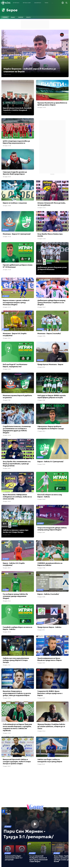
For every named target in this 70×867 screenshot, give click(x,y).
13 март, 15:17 (41, 698)
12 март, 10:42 (41, 731)
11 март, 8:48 (41, 764)
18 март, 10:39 (7, 435)
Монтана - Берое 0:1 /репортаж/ (17, 234)
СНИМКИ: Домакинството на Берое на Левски (49, 564)
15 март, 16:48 (7, 632)
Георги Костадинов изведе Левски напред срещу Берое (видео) (52, 529)
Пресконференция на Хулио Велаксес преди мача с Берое (49, 659)
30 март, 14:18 (7, 145)
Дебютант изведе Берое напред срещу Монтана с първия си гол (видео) (51, 302)
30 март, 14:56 (41, 107)
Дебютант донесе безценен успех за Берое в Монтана (52, 268)
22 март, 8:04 (41, 367)
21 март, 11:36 (41, 400)
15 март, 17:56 (41, 568)
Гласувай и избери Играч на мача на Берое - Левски (17, 628)
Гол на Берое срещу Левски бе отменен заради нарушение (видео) (15, 596)
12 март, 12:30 (7, 733)
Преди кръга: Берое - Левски (49, 627)
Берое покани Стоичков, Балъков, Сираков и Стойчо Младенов (17, 109)
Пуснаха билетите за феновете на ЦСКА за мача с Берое (52, 104)
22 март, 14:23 (41, 272)
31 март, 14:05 (7, 112)
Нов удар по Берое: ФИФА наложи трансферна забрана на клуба (51, 396)
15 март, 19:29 (6, 501)
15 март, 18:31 (41, 532)
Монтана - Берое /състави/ (49, 333)
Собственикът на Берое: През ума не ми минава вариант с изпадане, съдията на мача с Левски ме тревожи (17, 727)
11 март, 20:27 (7, 766)
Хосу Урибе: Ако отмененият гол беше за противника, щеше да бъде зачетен (17, 464)
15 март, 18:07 (7, 568)
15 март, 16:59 (41, 596)
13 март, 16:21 (41, 662)
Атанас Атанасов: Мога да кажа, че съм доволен (51, 204)
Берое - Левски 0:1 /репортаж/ (50, 462)
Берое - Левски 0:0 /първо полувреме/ (14, 564)
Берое (12, 10)
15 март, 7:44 (6, 665)
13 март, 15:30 (7, 698)
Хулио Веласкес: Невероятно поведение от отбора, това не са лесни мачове (17, 497)
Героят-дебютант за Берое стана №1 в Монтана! (17, 266)
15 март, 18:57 (6, 534)
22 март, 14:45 (41, 207)
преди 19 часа (7, 74)
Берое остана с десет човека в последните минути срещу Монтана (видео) (16, 302)
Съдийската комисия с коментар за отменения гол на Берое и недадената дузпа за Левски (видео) (17, 429)
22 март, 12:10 (6, 369)
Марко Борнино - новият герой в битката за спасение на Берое (30, 70)
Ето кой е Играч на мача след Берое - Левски (49, 496)
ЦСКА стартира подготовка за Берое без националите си (16, 142)
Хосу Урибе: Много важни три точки (50, 235)
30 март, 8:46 (7, 176)
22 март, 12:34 (41, 336)
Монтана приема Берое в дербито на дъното (17, 396)
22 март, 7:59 (6, 400)
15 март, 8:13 (41, 630)
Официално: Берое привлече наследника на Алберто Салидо (50, 427)
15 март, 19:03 (41, 499)
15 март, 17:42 (7, 601)
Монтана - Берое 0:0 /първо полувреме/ (15, 334)
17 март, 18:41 (41, 431)
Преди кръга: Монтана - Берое (50, 364)
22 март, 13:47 (41, 307)
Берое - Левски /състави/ (48, 594)
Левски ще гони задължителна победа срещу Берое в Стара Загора (16, 660)
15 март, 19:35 (6, 468)
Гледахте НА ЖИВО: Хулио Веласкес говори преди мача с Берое (50, 693)
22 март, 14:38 (41, 238)
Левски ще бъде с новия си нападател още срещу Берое (49, 760)
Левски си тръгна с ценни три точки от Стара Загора (15, 531)
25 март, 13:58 (7, 205)
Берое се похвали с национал (15, 203)
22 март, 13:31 (6, 338)
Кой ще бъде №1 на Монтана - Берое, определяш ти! (15, 365)
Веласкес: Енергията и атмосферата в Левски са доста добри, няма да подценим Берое (17, 693)
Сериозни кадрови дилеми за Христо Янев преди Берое (15, 173)
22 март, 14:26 (7, 269)
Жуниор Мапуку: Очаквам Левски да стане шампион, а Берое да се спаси (51, 726)
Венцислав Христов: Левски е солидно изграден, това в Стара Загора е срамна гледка (17, 761)
